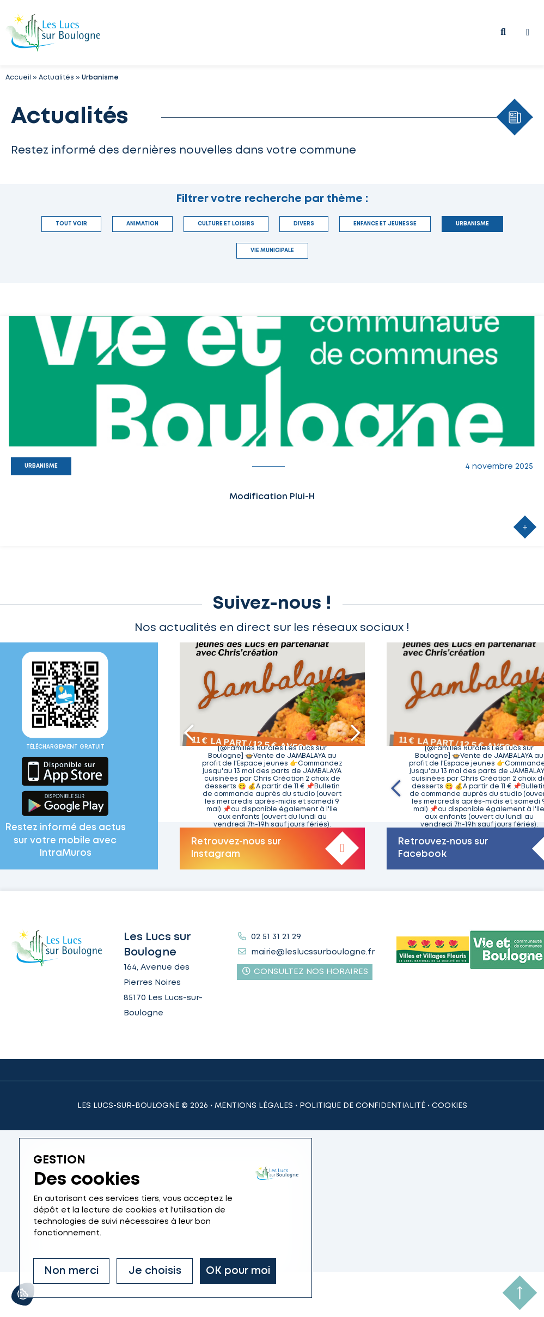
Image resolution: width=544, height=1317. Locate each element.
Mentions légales (254, 1105)
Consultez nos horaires (304, 971)
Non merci (71, 1271)
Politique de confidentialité (362, 1105)
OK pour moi (238, 1271)
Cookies (449, 1105)
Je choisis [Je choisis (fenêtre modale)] (155, 1271)
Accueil (18, 78)
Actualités (56, 78)
